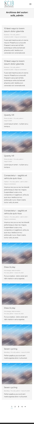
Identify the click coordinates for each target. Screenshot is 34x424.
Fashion (6, 181)
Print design (7, 270)
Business (6, 34)
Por (15, 34)
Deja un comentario (20, 37)
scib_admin (17, 15)
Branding (6, 352)
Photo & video (8, 118)
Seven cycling (10, 349)
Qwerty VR (9, 115)
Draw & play (9, 267)
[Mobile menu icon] (30, 4)
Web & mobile (16, 270)
